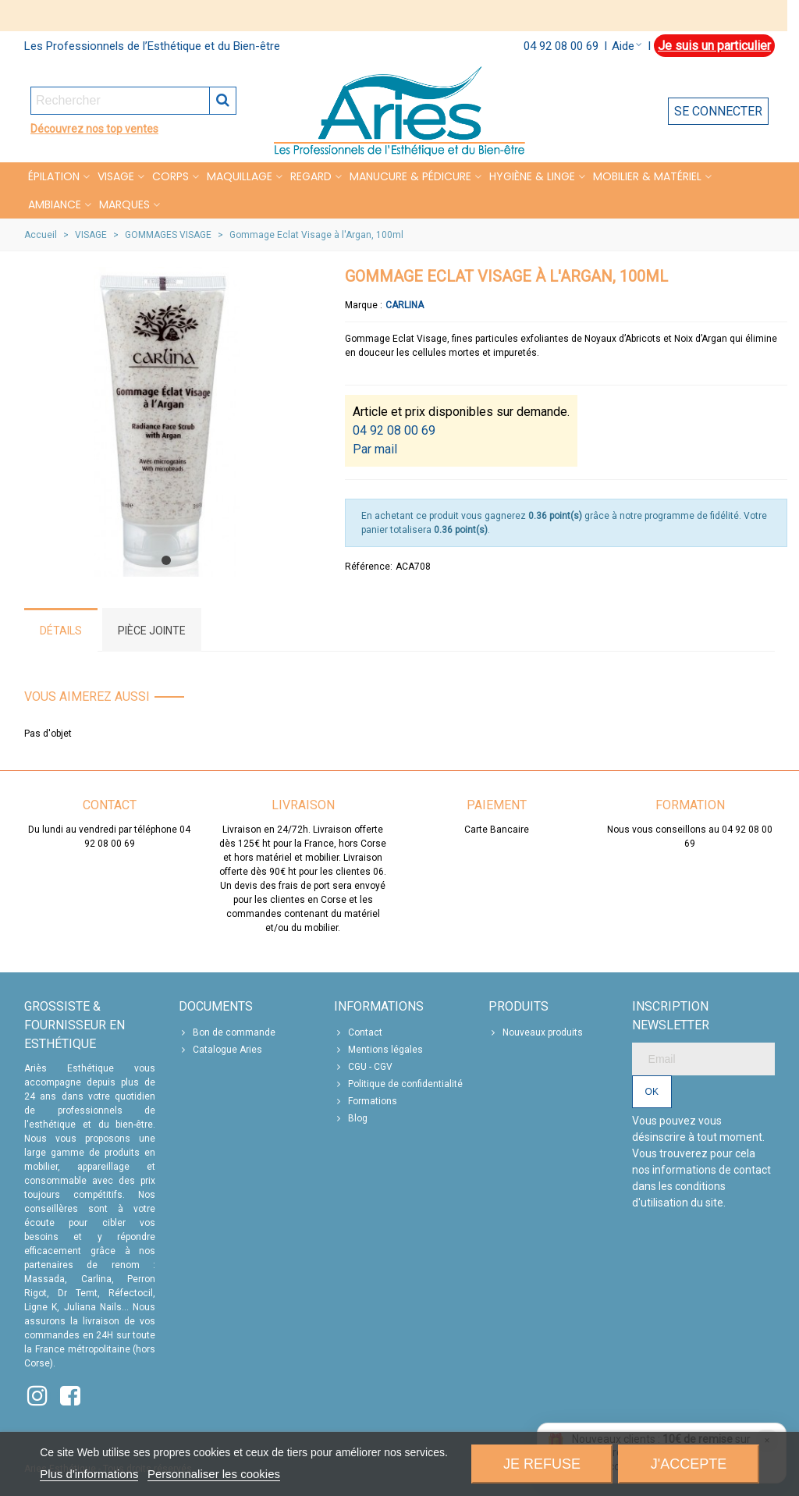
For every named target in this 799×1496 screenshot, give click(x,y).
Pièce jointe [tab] (152, 630)
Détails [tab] (61, 630)
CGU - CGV (363, 1067)
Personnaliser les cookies (213, 1473)
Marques (124, 204)
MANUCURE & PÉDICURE (410, 176)
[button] (166, 560)
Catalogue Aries (220, 1050)
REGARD (311, 176)
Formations (365, 1101)
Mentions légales (378, 1050)
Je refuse (542, 1464)
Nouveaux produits (535, 1032)
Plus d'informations (89, 1473)
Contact (358, 1032)
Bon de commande (227, 1032)
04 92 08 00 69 (561, 46)
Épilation (54, 176)
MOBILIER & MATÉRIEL (647, 176)
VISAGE (116, 176)
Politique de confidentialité (398, 1084)
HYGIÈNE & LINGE (532, 176)
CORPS (170, 176)
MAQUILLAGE (239, 176)
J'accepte (688, 1464)
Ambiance (54, 204)
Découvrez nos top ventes (94, 129)
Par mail (375, 449)
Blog (351, 1118)
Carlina (404, 305)
